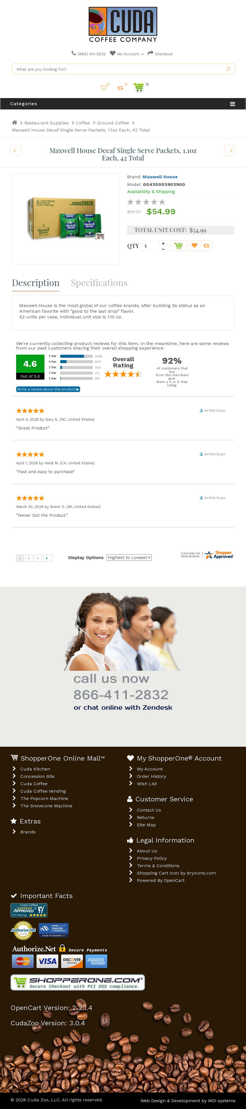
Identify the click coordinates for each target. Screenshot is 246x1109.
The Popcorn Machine (44, 798)
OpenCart (174, 880)
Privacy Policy (152, 858)
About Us (147, 851)
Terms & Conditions (158, 865)
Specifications (99, 282)
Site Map (146, 824)
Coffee (83, 123)
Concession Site (37, 776)
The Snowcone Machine (46, 806)
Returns (145, 817)
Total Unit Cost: (160, 230)
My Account (127, 54)
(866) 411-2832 (89, 54)
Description (36, 282)
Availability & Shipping (151, 191)
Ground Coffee (113, 123)
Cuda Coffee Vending (43, 791)
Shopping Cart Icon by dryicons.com (176, 873)
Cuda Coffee (34, 783)
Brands (28, 832)
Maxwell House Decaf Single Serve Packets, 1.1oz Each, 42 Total (81, 130)
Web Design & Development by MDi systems (188, 1100)
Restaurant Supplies (46, 123)
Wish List (147, 783)
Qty (133, 245)
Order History (151, 776)
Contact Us (149, 810)
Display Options (86, 557)
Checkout (160, 54)
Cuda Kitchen (35, 769)
